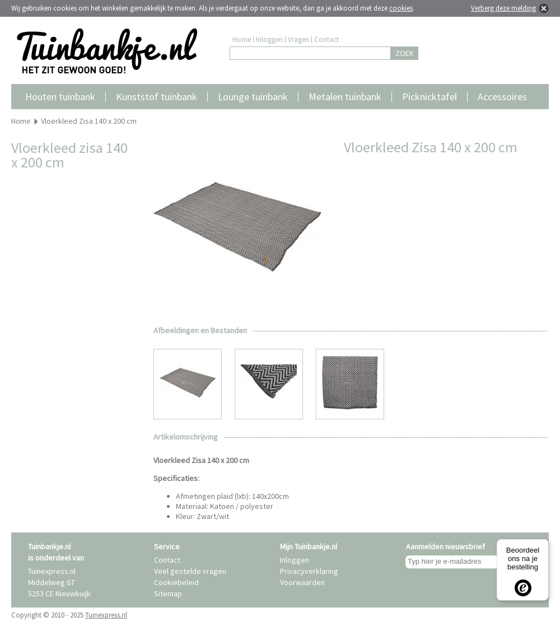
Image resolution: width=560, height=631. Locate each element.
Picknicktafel (429, 96)
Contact (326, 39)
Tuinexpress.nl (106, 615)
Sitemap (168, 593)
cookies (401, 8)
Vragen (298, 39)
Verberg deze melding (503, 8)
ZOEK (404, 53)
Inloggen (269, 39)
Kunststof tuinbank (156, 96)
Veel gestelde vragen (190, 571)
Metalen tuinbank (345, 96)
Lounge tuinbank (253, 96)
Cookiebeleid (176, 582)
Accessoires (502, 96)
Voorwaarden (302, 582)
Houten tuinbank (60, 96)
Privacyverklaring (309, 571)
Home (241, 39)
